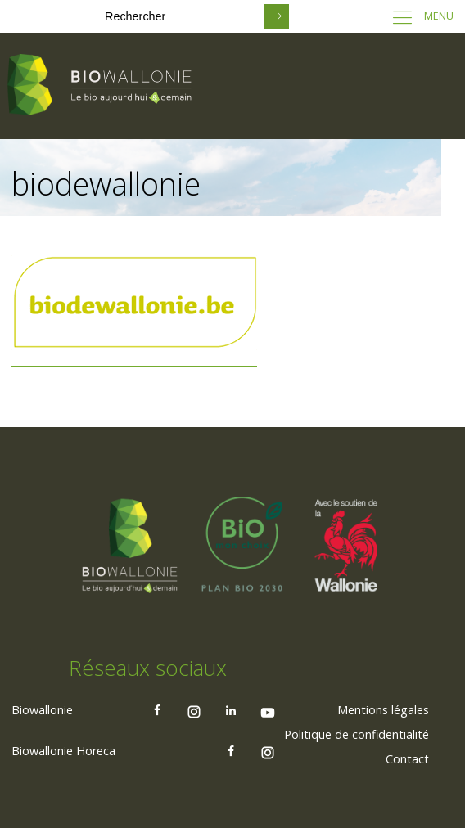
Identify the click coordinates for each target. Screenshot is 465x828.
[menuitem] (383, 710)
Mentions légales (383, 710)
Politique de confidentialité (356, 734)
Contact (407, 759)
